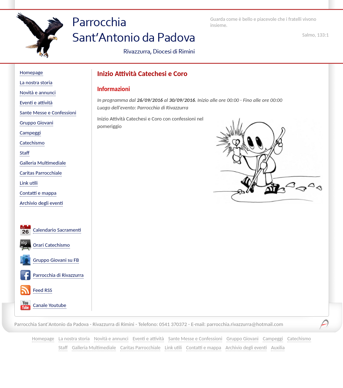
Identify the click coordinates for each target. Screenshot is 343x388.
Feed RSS (42, 290)
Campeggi (30, 132)
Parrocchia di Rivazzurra (58, 275)
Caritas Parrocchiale (41, 173)
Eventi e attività (36, 102)
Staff (24, 153)
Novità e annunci (38, 92)
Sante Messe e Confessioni (48, 112)
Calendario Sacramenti (57, 230)
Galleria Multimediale (43, 163)
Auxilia (278, 348)
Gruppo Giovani (36, 122)
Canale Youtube (49, 305)
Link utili (29, 183)
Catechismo (32, 142)
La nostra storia (36, 82)
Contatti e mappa (38, 193)
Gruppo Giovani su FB (56, 260)
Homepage (31, 72)
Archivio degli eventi (41, 203)
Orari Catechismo (51, 245)
